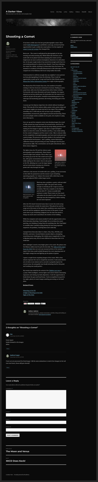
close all (77, 67)
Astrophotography (10, 51)
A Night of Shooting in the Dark (32, 292)
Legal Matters (74, 47)
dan (11, 334)
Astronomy (74, 70)
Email (8, 419)
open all (72, 67)
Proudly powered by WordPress (21, 474)
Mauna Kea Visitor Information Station (35, 81)
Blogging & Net (75, 102)
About (90, 12)
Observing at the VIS (29, 290)
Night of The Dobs (28, 295)
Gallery (71, 12)
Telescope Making (77, 97)
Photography (75, 117)
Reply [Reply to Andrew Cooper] (8, 367)
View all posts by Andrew (45, 314)
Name (8, 412)
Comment (9, 388)
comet (11, 56)
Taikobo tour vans (54, 270)
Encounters (75, 107)
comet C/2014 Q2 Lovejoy (30, 49)
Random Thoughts (76, 118)
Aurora (75, 75)
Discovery (75, 76)
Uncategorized (75, 128)
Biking (73, 100)
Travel (73, 126)
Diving (73, 105)
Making (74, 115)
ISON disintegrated (33, 45)
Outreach (75, 91)
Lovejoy (16, 56)
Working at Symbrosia (77, 131)
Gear (74, 83)
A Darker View (14, 11)
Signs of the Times (76, 123)
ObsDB (84, 12)
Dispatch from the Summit (79, 78)
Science (74, 121)
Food (73, 109)
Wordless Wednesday (77, 129)
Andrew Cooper (15, 355)
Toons (73, 125)
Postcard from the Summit (79, 92)
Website (8, 426)
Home (52, 12)
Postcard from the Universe (80, 94)
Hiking (73, 113)
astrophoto (8, 55)
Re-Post (74, 120)
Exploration (76, 81)
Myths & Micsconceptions (79, 86)
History (75, 84)
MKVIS (7, 58)
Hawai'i (74, 112)
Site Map (59, 12)
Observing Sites (77, 89)
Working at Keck (77, 99)
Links (65, 12)
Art (72, 68)
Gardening (74, 110)
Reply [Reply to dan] (8, 348)
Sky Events (76, 96)
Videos (77, 12)
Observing (8, 52)
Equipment (76, 80)
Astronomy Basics (77, 71)
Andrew (8, 46)
